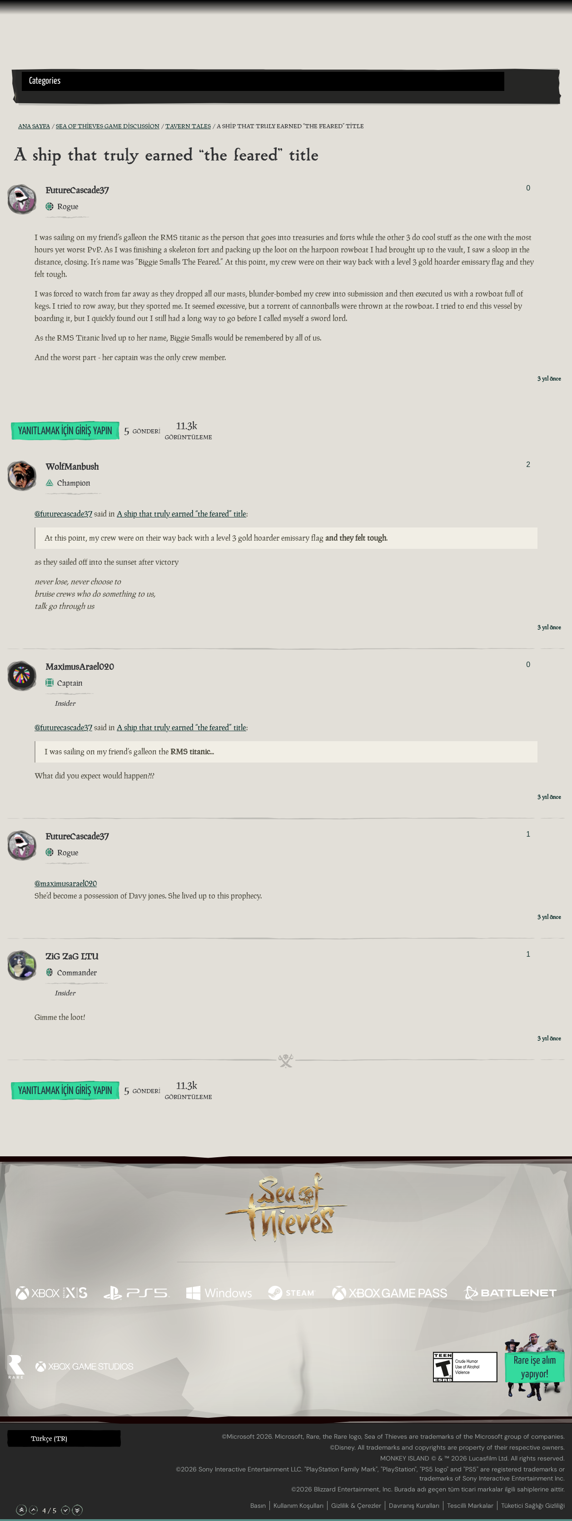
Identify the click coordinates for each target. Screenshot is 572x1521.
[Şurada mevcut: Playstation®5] (137, 1294)
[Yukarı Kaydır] (33, 1510)
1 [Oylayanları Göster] (528, 834)
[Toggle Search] (42, 96)
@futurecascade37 (63, 514)
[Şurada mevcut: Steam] (292, 1294)
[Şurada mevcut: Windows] (219, 1294)
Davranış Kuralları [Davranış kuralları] (414, 1505)
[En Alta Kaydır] (77, 1510)
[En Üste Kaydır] (21, 1510)
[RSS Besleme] (12, 126)
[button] (263, 81)
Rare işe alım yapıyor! (535, 1367)
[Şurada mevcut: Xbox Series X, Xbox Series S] (51, 1294)
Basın (258, 1505)
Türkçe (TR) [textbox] (49, 1438)
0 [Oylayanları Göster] (528, 188)
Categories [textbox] (44, 81)
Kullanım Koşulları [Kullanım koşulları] (298, 1505)
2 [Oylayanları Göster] (528, 464)
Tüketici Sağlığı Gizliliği (533, 1505)
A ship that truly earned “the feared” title (181, 514)
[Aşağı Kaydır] (65, 1510)
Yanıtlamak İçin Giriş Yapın (65, 431)
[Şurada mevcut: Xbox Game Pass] (389, 1294)
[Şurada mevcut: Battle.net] (510, 1294)
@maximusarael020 (66, 883)
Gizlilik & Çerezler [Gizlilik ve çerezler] (356, 1505)
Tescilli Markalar (470, 1505)
